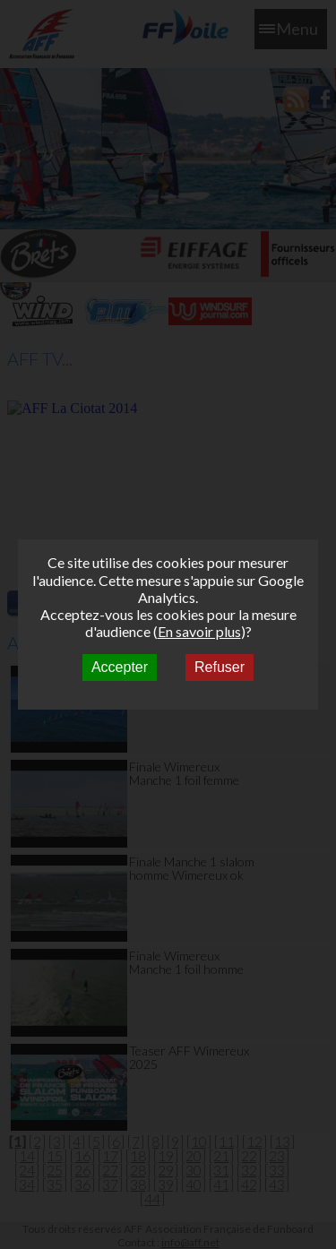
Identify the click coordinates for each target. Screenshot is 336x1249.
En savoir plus (199, 631)
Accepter (119, 667)
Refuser (219, 667)
